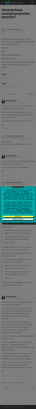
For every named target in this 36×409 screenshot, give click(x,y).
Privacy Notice (10, 208)
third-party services (22, 210)
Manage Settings (18, 219)
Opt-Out (29, 213)
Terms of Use (25, 208)
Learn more (29, 199)
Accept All (18, 216)
